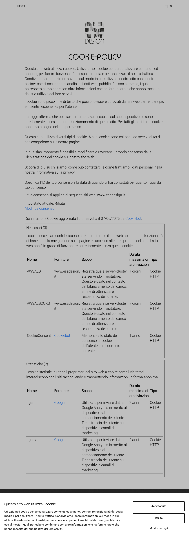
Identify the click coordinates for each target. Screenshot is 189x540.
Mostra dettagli (159, 528)
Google (59, 402)
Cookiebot (133, 218)
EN (170, 6)
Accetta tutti (158, 506)
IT (166, 6)
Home (21, 6)
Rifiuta (159, 518)
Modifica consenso (39, 208)
